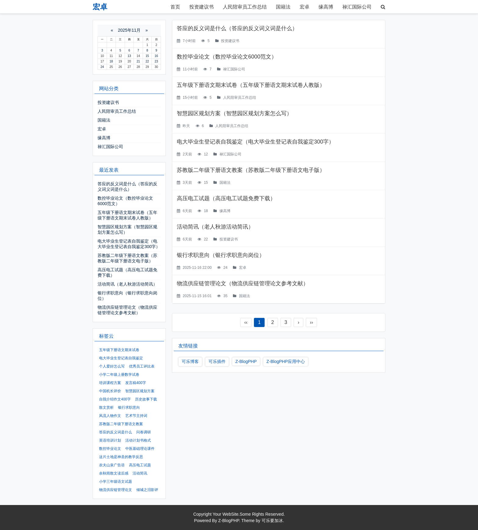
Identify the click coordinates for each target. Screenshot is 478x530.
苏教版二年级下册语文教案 (121, 424)
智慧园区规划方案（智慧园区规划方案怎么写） (234, 113)
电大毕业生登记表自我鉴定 (121, 358)
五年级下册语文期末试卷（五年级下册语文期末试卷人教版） (251, 85)
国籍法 (283, 6)
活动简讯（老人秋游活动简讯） (215, 227)
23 (156, 61)
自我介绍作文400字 (115, 399)
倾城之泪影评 (147, 490)
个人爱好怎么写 (112, 366)
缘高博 (326, 6)
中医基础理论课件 (140, 448)
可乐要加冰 (272, 520)
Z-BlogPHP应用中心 (285, 361)
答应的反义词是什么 (115, 432)
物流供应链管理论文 (115, 490)
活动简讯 (140, 473)
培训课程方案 (110, 383)
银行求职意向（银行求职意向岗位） (221, 255)
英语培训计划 (110, 440)
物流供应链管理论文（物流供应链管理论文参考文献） (243, 283)
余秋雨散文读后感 (113, 473)
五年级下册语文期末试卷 (119, 350)
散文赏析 (106, 407)
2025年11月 (129, 30)
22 (147, 61)
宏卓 (304, 6)
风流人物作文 (110, 416)
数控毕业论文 (110, 448)
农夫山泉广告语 (112, 465)
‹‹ (246, 322)
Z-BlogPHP (246, 361)
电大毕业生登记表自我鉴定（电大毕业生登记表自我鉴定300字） (255, 142)
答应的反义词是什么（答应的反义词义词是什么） (237, 28)
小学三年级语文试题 (115, 481)
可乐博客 (190, 361)
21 (138, 61)
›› (311, 322)
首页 (175, 6)
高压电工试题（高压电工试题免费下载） (226, 198)
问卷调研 (143, 432)
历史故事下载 (146, 399)
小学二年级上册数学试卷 (119, 374)
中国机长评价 (110, 391)
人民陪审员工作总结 (245, 6)
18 (111, 61)
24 (102, 67)
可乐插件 (217, 361)
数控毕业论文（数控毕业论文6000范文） (227, 57)
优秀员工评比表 (142, 366)
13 (129, 56)
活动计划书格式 (138, 440)
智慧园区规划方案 (140, 391)
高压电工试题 (140, 465)
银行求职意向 (129, 407)
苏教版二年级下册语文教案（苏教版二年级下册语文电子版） (251, 170)
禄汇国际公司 (357, 6)
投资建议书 (201, 6)
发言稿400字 (135, 383)
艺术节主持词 (136, 416)
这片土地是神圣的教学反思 (121, 457)
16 (156, 56)
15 (147, 56)
